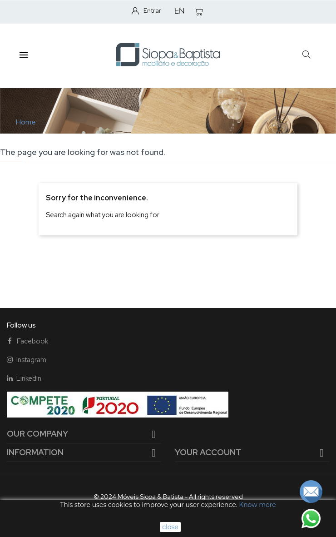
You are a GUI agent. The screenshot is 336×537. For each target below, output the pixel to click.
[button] (307, 55)
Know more (257, 505)
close (170, 527)
